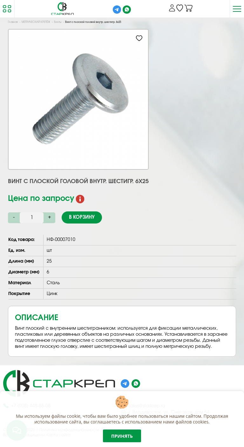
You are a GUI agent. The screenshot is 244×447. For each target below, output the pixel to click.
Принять (122, 436)
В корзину (82, 217)
